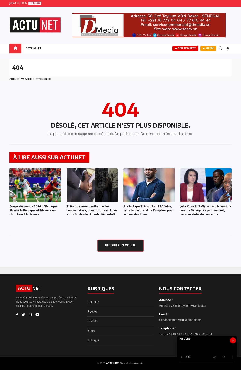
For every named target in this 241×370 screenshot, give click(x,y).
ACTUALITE (33, 48)
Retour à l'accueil (120, 245)
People (92, 311)
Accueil (14, 79)
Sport (91, 330)
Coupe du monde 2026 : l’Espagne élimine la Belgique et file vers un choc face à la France (33, 210)
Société (93, 321)
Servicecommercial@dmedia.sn (180, 319)
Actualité (93, 302)
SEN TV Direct (185, 48)
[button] (220, 48)
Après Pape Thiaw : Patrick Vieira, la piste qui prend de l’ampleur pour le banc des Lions (148, 210)
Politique (93, 340)
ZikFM (208, 48)
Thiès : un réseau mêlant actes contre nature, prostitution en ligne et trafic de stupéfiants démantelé (91, 210)
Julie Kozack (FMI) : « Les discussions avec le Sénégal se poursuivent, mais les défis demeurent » (206, 210)
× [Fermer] (233, 340)
